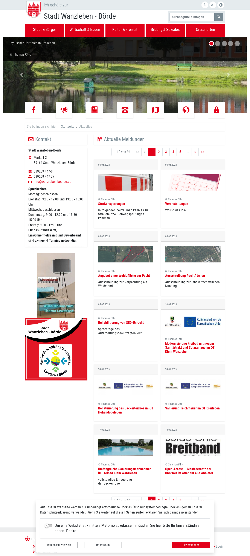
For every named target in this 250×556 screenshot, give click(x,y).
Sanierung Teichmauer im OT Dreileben (192, 408)
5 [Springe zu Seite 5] (180, 152)
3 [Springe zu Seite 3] (166, 152)
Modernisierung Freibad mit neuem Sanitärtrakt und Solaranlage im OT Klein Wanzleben (190, 347)
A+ (213, 5)
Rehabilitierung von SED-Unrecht (121, 323)
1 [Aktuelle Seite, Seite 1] (152, 152)
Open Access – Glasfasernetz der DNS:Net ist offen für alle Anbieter (189, 471)
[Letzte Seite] (202, 152)
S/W (220, 5)
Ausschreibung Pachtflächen (185, 276)
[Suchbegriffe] (192, 17)
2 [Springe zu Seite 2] (159, 152)
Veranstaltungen (176, 204)
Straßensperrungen (111, 204)
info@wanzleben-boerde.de (52, 181)
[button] (21, 75)
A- (205, 5)
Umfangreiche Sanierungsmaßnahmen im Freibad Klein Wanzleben (124, 471)
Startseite (68, 126)
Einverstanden (191, 545)
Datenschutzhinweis (59, 545)
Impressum (103, 545)
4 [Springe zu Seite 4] (173, 152)
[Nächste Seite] (195, 152)
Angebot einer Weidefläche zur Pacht (124, 276)
